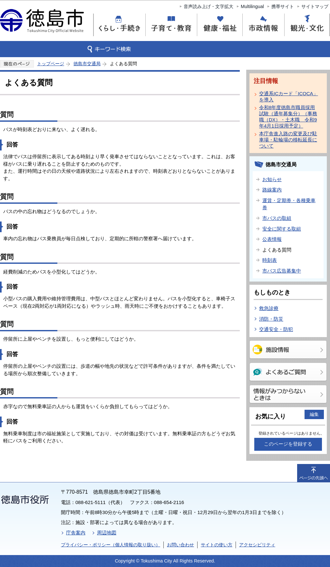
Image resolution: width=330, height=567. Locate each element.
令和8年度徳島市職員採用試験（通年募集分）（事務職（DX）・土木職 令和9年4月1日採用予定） (288, 117)
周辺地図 (106, 532)
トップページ (50, 63)
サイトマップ (314, 6)
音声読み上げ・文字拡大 (208, 6)
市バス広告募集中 (281, 270)
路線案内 (272, 189)
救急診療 (268, 308)
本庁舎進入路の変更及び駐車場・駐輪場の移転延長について (288, 140)
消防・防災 (271, 319)
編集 (314, 414)
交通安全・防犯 (276, 329)
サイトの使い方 (216, 544)
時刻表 (269, 260)
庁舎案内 (75, 532)
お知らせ (272, 179)
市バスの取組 (276, 218)
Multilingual (252, 6)
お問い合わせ (180, 544)
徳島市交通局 (87, 63)
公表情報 (272, 239)
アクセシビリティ (257, 544)
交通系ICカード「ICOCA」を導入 (288, 96)
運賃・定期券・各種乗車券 (288, 204)
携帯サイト (282, 6)
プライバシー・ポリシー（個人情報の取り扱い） (110, 544)
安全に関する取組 (281, 229)
